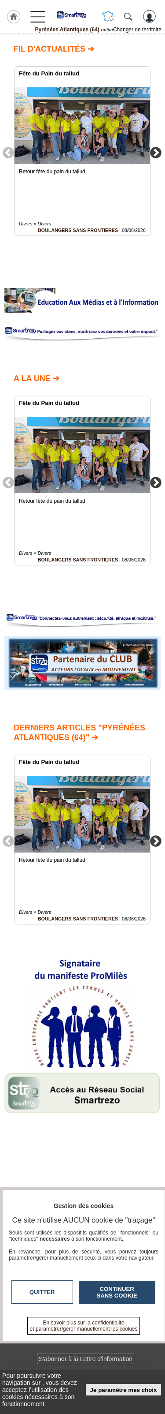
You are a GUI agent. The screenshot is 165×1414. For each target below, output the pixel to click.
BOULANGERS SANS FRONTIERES (78, 230)
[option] (82, 151)
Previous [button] (8, 152)
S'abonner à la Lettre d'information (85, 1358)
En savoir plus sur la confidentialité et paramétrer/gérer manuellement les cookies (84, 1326)
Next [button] (155, 152)
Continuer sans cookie (117, 1292)
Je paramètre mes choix (123, 1390)
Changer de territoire (137, 29)
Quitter (42, 1292)
